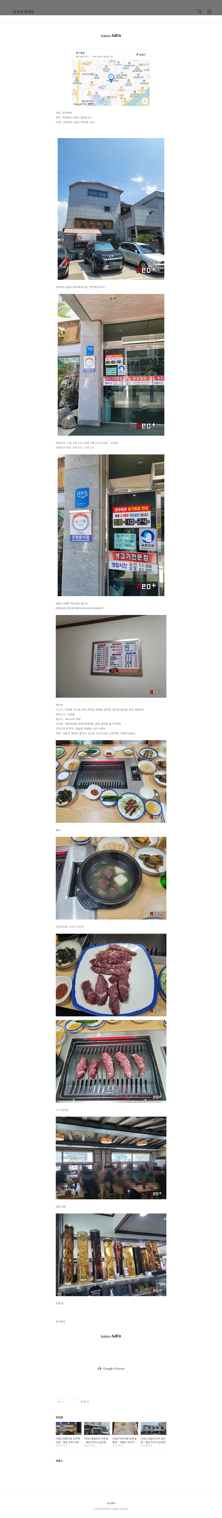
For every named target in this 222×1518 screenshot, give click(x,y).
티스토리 (111, 1503)
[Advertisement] (111, 1368)
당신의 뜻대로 (23, 11)
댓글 (59, 1461)
